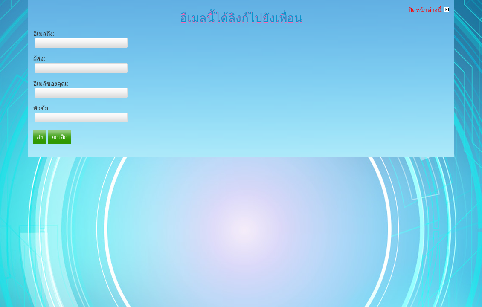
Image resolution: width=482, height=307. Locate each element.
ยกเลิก (59, 137)
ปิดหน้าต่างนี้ (428, 9)
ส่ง (40, 137)
